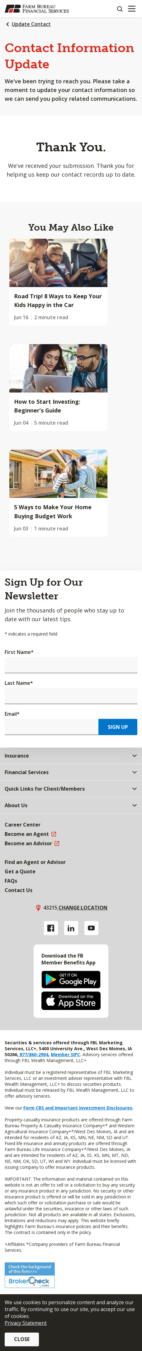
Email (12, 713)
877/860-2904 (33, 1054)
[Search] (119, 8)
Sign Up (118, 727)
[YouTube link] (91, 928)
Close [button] (22, 1339)
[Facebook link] (51, 928)
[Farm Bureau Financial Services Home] (37, 9)
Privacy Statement (26, 1322)
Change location (82, 907)
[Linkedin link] (71, 928)
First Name (19, 652)
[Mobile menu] (131, 8)
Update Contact (31, 24)
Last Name (19, 683)
